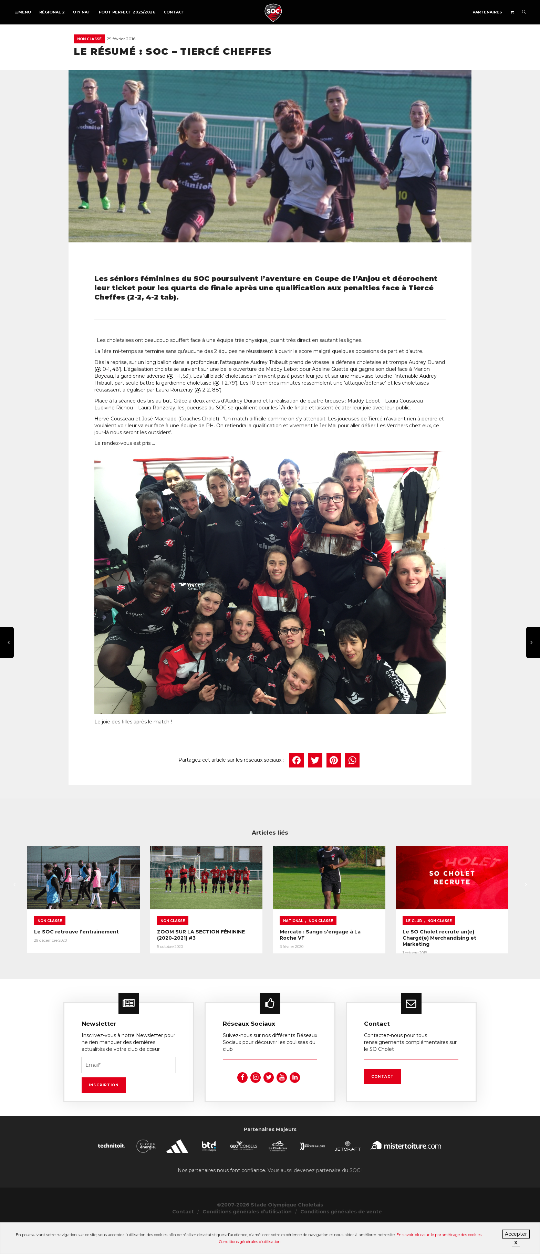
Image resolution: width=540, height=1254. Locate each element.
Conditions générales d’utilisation (250, 1241)
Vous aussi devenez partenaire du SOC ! (315, 1199)
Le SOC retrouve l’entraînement (76, 955)
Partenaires (487, 12)
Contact (174, 12)
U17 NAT (82, 12)
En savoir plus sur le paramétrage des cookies (438, 1234)
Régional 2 (52, 12)
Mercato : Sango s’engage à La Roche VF (418, 955)
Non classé (89, 39)
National (378, 944)
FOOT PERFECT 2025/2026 (127, 12)
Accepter (516, 1234)
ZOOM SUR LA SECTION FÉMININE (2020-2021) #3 (263, 955)
